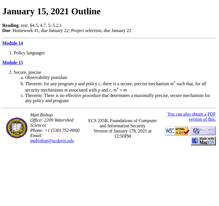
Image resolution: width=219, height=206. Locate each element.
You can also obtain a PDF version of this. (191, 117)
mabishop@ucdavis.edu (52, 140)
